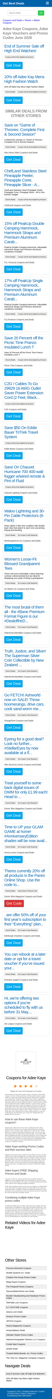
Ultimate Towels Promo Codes (19, 1335)
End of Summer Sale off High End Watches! (25, 1374)
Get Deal (13, 65)
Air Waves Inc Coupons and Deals (19, 589)
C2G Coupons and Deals (15, 409)
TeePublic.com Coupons (17, 1303)
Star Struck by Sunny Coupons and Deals (22, 764)
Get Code (14, 903)
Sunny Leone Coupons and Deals (19, 852)
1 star (15, 1086)
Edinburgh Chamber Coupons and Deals (22, 936)
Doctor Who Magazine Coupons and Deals (23, 808)
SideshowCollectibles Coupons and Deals (22, 633)
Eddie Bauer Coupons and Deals (18, 449)
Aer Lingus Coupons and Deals (18, 1024)
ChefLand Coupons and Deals (17, 205)
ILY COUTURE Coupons (17, 1307)
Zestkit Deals (12, 1349)
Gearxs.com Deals (14, 1312)
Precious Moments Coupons (18, 1268)
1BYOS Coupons (13, 1321)
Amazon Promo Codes (16, 1316)
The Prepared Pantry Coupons (19, 1287)
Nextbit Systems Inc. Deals (18, 1273)
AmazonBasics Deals (15, 1330)
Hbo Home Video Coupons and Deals (21, 152)
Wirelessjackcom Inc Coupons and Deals (22, 541)
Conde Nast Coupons (15, 1344)
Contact (41, 1391)
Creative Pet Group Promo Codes (21, 1277)
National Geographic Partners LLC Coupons (25, 1339)
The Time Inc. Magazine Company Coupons (25, 1358)
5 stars (36, 1086)
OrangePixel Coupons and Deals (18, 720)
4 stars (31, 1086)
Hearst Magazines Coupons (18, 1326)
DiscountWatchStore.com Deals (20, 1291)
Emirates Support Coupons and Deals (21, 980)
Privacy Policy (13, 1393)
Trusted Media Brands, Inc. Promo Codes (24, 1353)
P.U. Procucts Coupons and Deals (19, 262)
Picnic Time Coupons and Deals (18, 365)
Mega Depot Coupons (16, 1282)
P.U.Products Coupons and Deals (19, 319)
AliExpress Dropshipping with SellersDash (21, 1394)
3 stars (26, 1086)
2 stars (20, 1086)
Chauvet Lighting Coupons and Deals (20, 493)
